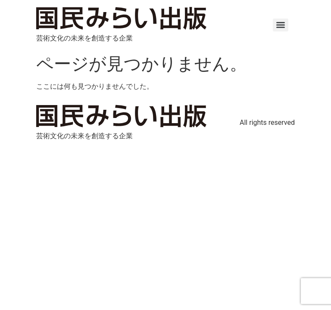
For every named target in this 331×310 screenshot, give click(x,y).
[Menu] (280, 25)
